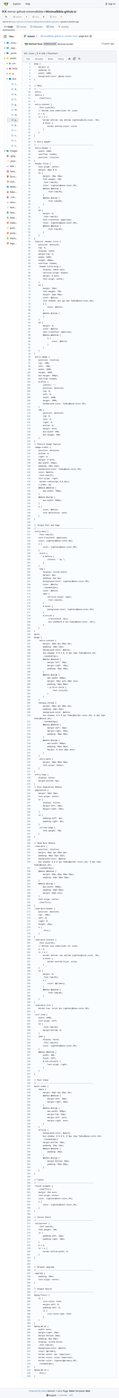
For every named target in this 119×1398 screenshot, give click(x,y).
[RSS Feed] (6, 16)
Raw (28, 59)
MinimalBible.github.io (61, 11)
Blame (50, 59)
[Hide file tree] (5, 36)
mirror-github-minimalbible (25, 11)
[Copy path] (91, 36)
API (71, 1395)
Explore (17, 3)
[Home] (6, 4)
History (61, 59)
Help (27, 3)
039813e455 (50, 44)
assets (68, 36)
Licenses (63, 1395)
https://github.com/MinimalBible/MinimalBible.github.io (35, 21)
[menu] (51, 1395)
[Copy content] (74, 58)
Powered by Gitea (38, 1390)
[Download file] (69, 58)
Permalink (39, 59)
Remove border (65, 44)
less (75, 36)
